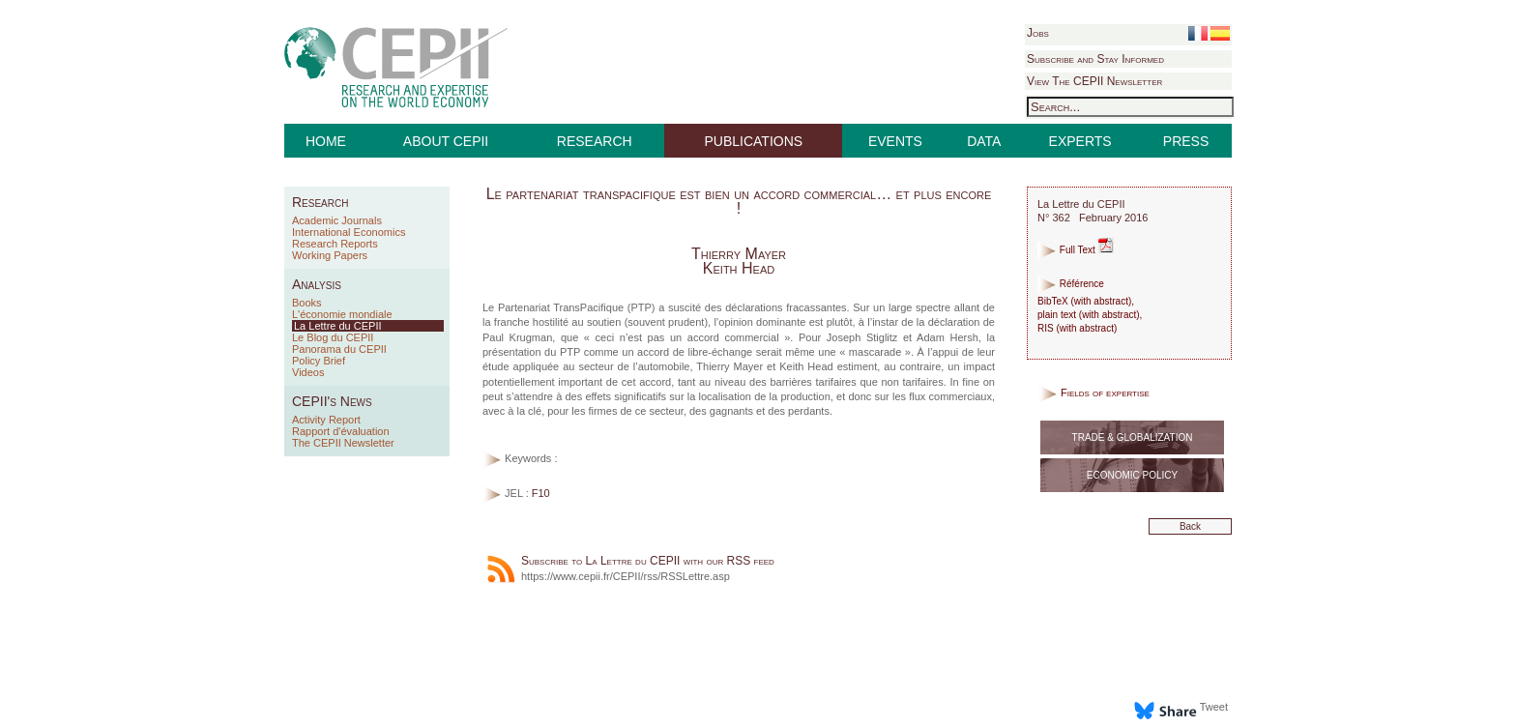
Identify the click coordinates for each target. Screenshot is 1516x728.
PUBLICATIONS (754, 141)
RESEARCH (594, 141)
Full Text (1075, 250)
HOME (326, 141)
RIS (1045, 328)
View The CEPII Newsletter (1094, 81)
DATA (984, 141)
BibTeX (1052, 301)
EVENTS (895, 141)
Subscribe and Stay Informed (1095, 59)
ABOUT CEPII (445, 141)
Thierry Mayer (738, 254)
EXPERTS (1080, 141)
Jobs (1038, 33)
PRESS (1186, 141)
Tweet (1214, 707)
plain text (1056, 314)
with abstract (1101, 301)
